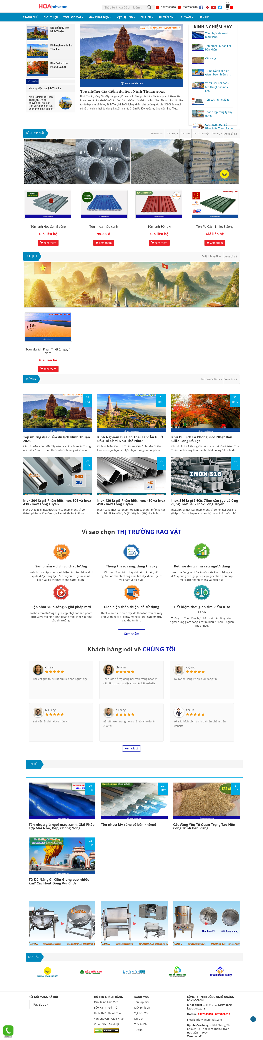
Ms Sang (50, 710)
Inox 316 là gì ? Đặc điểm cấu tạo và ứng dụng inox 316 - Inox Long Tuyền (204, 502)
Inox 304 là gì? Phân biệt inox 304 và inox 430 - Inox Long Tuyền (57, 502)
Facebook (40, 1004)
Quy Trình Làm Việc (106, 1002)
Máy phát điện (143, 1007)
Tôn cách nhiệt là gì (217, 99)
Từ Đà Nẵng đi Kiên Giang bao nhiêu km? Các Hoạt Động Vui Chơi (59, 881)
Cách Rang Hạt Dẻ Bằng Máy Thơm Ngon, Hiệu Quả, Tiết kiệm (219, 128)
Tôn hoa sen (157, 133)
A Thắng (121, 710)
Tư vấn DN (140, 1024)
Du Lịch (31, 256)
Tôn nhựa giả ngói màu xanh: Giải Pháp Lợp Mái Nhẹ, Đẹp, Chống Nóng (61, 826)
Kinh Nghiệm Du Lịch (211, 379)
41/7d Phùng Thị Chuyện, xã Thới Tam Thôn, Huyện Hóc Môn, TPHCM (208, 1028)
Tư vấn (31, 379)
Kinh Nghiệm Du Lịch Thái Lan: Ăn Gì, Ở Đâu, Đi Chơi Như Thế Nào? (130, 439)
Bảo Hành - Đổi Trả (105, 1007)
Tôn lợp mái (35, 133)
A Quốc (190, 667)
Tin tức (33, 764)
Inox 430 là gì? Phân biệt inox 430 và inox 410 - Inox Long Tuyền (131, 502)
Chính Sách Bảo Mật (106, 1024)
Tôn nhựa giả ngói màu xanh (216, 35)
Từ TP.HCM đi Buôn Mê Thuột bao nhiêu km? (217, 87)
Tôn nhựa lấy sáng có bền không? (218, 47)
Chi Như (121, 667)
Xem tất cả (230, 133)
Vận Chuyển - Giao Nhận (109, 1018)
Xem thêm (48, 243)
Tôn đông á (172, 133)
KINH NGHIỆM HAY (213, 26)
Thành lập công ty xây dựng (218, 113)
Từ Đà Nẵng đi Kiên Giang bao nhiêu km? (218, 72)
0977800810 (166, 7)
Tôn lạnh (185, 133)
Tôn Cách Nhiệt (201, 133)
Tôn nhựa (217, 133)
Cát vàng (210, 58)
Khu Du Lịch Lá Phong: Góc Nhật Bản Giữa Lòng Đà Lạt (201, 439)
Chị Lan (49, 667)
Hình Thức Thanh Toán (108, 1013)
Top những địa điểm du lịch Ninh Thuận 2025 (122, 91)
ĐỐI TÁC (33, 957)
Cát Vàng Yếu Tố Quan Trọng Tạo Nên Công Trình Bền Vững (204, 826)
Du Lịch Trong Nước (212, 256)
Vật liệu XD (141, 1013)
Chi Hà (190, 710)
